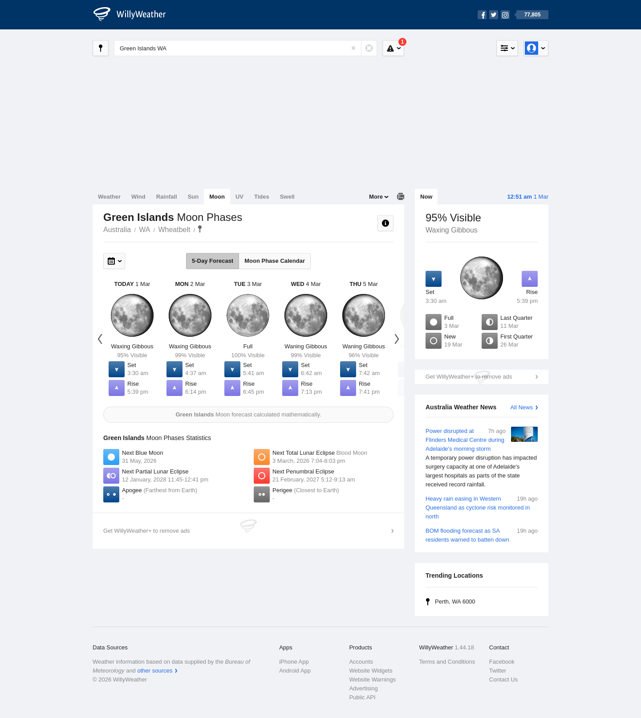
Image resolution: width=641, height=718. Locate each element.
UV (239, 196)
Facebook (502, 661)
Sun (193, 196)
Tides (261, 196)
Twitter (497, 670)
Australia (117, 229)
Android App (295, 670)
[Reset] (353, 48)
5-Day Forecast (212, 260)
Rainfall (166, 196)
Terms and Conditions (447, 661)
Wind (138, 196)
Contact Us (503, 679)
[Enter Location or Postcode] (245, 48)
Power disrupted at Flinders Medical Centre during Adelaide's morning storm (482, 458)
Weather (109, 196)
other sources (154, 670)
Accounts (361, 661)
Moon (217, 196)
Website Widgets (370, 670)
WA (144, 229)
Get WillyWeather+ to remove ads (469, 376)
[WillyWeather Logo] (134, 14)
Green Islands (199, 229)
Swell (287, 196)
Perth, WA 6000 (455, 601)
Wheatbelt (174, 229)
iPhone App (294, 661)
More (376, 196)
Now (426, 196)
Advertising (363, 688)
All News (521, 407)
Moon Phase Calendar (274, 260)
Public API (362, 697)
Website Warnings (372, 679)
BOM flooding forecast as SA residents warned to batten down (482, 534)
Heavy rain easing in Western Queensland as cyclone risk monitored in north (482, 507)
